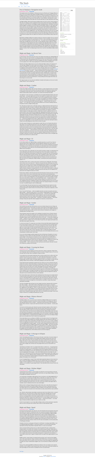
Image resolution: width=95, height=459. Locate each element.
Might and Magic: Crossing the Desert (32, 247)
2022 (61, 15)
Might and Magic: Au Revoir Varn (30, 53)
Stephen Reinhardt (53, 456)
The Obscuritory (62, 37)
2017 (61, 20)
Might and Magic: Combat (28, 85)
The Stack (24, 3)
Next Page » (22, 451)
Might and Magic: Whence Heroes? (31, 296)
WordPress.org (62, 53)
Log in (61, 50)
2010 (61, 27)
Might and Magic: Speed (27, 407)
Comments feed (62, 52)
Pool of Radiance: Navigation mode (31, 10)
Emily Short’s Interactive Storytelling (65, 34)
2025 (61, 12)
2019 (61, 18)
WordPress (44, 456)
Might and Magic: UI (26, 139)
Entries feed (62, 51)
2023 (61, 14)
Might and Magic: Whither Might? (31, 368)
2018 (61, 19)
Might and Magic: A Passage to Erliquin (32, 334)
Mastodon (61, 40)
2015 (61, 22)
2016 (61, 21)
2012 (61, 25)
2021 (61, 16)
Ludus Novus (62, 35)
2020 (61, 17)
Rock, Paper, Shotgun (63, 36)
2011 (61, 26)
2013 (61, 24)
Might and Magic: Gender (28, 203)
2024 (61, 13)
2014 (61, 23)
